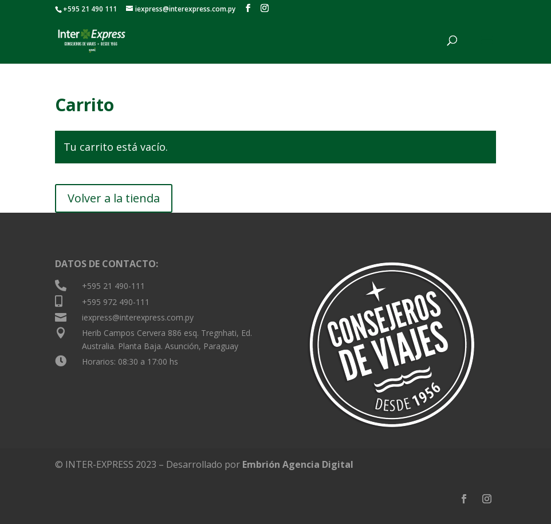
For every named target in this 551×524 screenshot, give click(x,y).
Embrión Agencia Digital (297, 464)
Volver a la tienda (114, 198)
